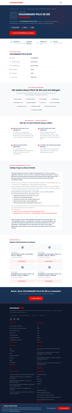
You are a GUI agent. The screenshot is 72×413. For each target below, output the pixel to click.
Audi (38, 330)
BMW (38, 328)
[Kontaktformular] (18, 319)
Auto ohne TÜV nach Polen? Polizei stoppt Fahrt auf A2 (29, 211)
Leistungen (39, 381)
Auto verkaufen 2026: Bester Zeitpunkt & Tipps (48, 348)
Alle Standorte (14, 364)
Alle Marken (40, 342)
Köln (11, 353)
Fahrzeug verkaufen (42, 374)
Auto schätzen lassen (15, 330)
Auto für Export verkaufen (16, 326)
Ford (38, 335)
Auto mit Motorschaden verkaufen (18, 328)
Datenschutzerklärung (15, 411)
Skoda (38, 340)
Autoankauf (16, 2)
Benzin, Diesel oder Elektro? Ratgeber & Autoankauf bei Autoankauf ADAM (22, 385)
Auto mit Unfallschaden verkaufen (45, 399)
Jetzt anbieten (36, 298)
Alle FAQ (39, 401)
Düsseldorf (12, 362)
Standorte (39, 379)
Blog (38, 376)
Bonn (11, 348)
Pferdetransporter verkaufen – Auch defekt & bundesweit (20, 377)
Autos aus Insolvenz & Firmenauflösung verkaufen (22, 374)
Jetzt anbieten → (22, 261)
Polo (24, 9)
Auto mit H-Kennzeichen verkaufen (45, 395)
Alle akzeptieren (64, 408)
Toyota (38, 337)
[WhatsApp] (14, 319)
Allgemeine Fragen (41, 390)
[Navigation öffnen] (60, 2)
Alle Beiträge (40, 368)
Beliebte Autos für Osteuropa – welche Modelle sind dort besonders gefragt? (35, 213)
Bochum (12, 358)
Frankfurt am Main (14, 355)
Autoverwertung (14, 335)
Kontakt (39, 383)
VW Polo (52, 182)
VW (21, 9)
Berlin (11, 360)
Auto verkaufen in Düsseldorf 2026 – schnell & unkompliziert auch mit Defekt (48, 353)
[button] (36, 176)
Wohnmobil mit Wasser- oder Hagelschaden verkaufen (20, 388)
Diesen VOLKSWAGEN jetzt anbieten (23, 33)
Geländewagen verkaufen (16, 340)
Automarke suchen (14, 9)
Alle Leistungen (14, 342)
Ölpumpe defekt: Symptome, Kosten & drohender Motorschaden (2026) (49, 358)
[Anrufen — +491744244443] (11, 319)
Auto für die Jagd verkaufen (43, 392)
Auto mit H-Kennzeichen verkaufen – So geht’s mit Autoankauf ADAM (22, 392)
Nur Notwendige (51, 408)
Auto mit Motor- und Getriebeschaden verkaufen (49, 397)
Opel (38, 333)
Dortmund (12, 351)
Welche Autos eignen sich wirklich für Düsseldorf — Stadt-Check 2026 (49, 363)
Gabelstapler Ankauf (15, 337)
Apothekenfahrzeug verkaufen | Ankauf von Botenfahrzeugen (20, 381)
